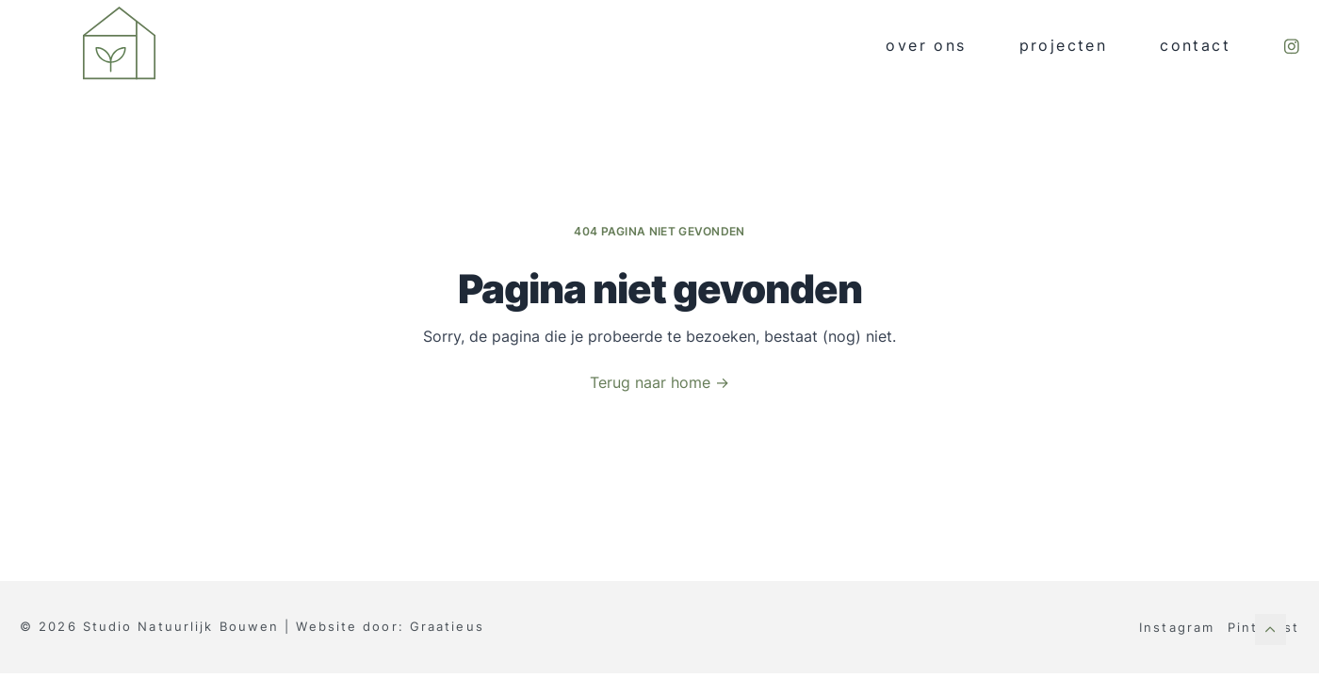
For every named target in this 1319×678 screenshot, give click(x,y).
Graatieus (447, 626)
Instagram (1176, 627)
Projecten (1063, 46)
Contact (1195, 46)
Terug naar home (659, 383)
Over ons (926, 46)
